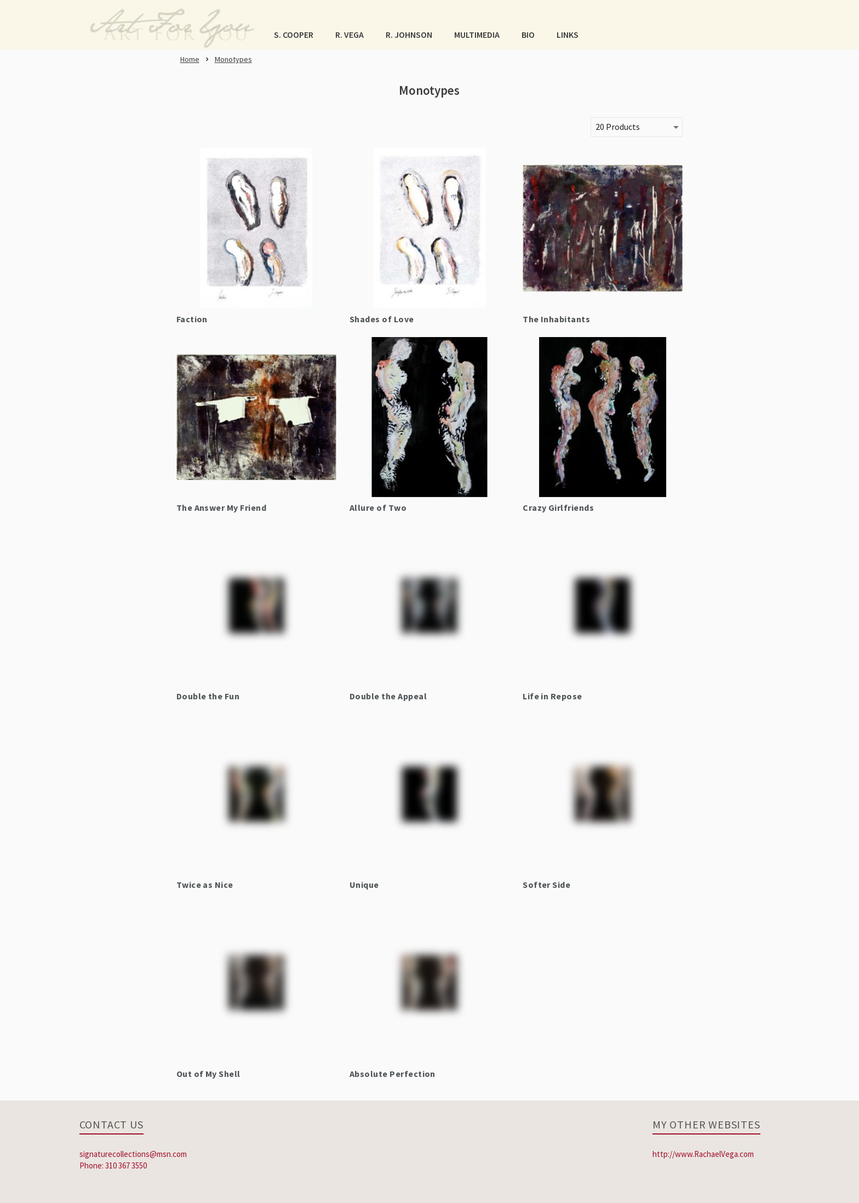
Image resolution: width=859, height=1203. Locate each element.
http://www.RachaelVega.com (703, 1154)
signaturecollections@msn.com (133, 1154)
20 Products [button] (617, 126)
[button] (293, 34)
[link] (172, 24)
